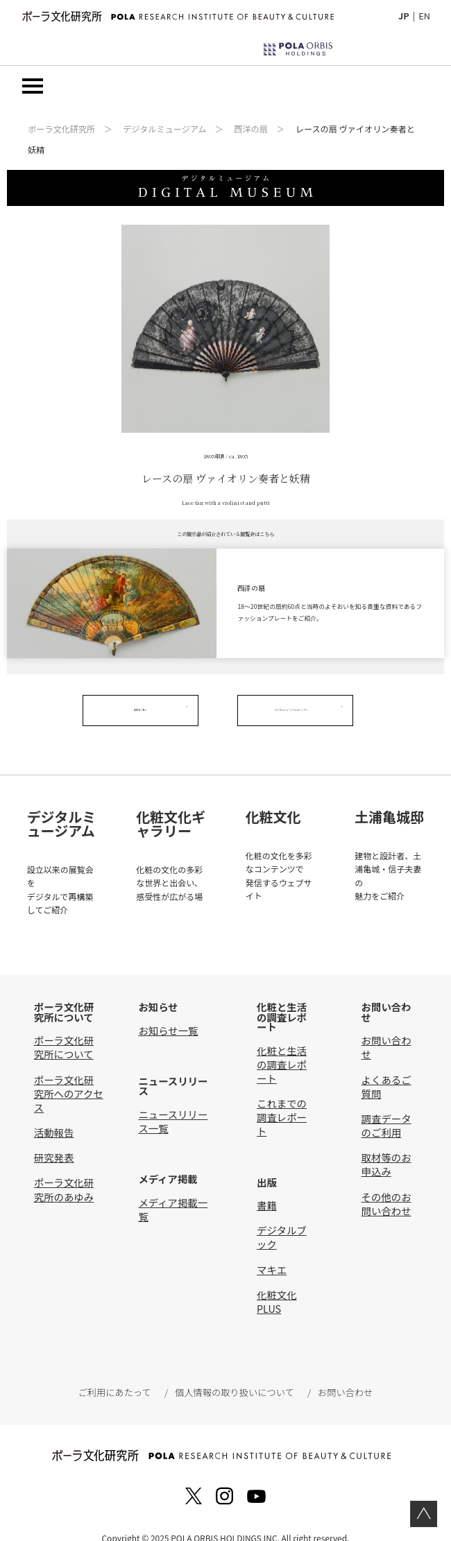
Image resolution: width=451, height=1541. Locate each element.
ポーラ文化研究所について (64, 1028)
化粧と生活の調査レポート (282, 1045)
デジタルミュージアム (164, 129)
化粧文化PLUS (277, 1282)
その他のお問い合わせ (386, 1184)
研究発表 (54, 1138)
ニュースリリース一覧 (172, 1101)
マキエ (272, 1250)
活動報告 (54, 1113)
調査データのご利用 (386, 1106)
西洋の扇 (251, 129)
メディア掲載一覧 (172, 1190)
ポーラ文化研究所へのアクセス (68, 1074)
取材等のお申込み (386, 1145)
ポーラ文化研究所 (61, 129)
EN (424, 15)
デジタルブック (282, 1218)
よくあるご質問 (386, 1067)
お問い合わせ (386, 1028)
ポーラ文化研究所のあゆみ (64, 1170)
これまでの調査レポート (282, 1098)
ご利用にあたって (117, 1373)
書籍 (267, 1186)
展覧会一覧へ (148, 711)
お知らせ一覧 (168, 1011)
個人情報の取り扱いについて (233, 1373)
